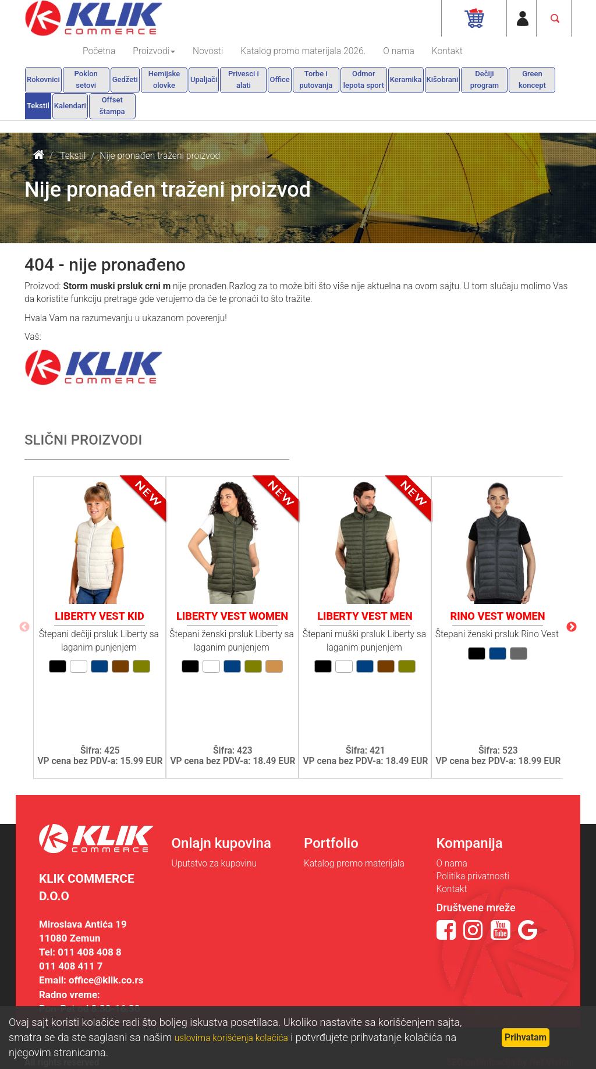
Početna (99, 51)
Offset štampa (112, 105)
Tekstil (38, 105)
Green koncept (532, 79)
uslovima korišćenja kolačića (231, 1038)
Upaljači (204, 79)
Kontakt (447, 51)
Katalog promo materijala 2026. (303, 51)
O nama (398, 51)
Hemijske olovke (164, 79)
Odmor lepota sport (363, 79)
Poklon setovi (86, 79)
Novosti (208, 51)
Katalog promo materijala (354, 863)
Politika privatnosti (473, 876)
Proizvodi (154, 51)
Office (279, 79)
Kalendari (70, 105)
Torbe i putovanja (315, 79)
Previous (24, 627)
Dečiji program (484, 79)
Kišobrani (443, 79)
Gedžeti (125, 79)
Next (571, 627)
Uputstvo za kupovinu (214, 863)
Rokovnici (43, 79)
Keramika (406, 79)
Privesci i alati (243, 79)
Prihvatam (526, 1037)
